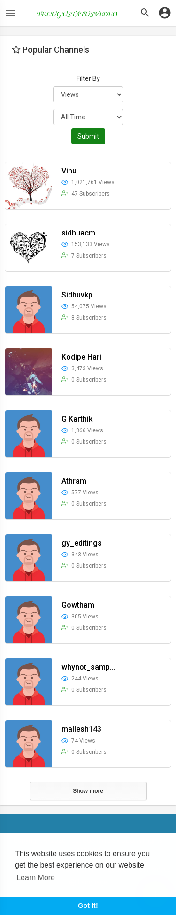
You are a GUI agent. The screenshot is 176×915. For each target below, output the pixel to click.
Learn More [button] (35, 878)
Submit (88, 136)
